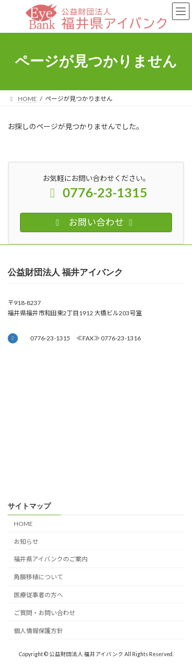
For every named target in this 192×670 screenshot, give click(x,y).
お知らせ (26, 541)
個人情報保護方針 (38, 631)
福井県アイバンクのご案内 (51, 559)
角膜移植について (38, 577)
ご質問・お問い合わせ (44, 613)
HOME (23, 523)
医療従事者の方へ (38, 595)
